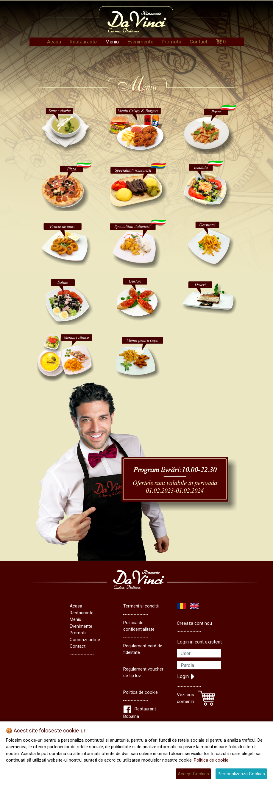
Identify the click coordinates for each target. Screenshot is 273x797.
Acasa (54, 42)
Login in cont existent (199, 642)
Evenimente (140, 42)
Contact (199, 42)
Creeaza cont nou (194, 623)
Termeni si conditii (141, 606)
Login (186, 676)
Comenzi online (85, 639)
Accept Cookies (193, 773)
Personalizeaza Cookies (241, 773)
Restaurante (83, 42)
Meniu (112, 42)
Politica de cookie (140, 692)
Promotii (171, 42)
